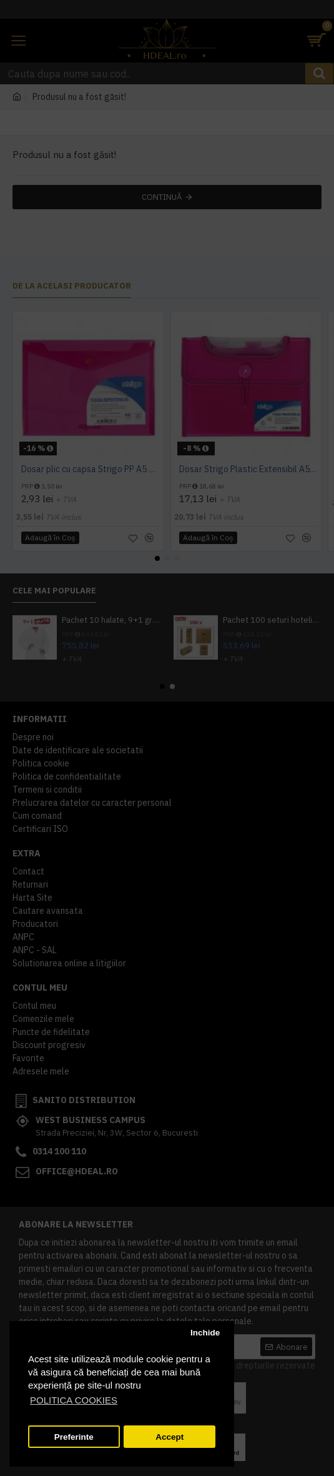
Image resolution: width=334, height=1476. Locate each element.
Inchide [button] (205, 1332)
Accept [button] (169, 1437)
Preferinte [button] (74, 1437)
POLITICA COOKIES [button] (73, 1400)
